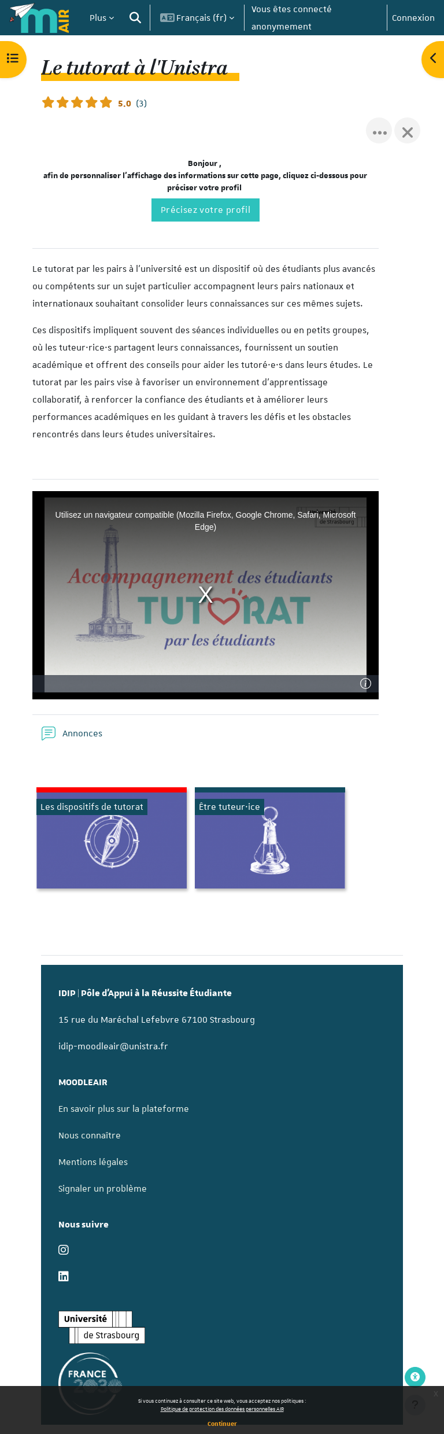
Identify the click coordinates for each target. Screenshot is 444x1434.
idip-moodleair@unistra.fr (113, 1046)
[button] (135, 17)
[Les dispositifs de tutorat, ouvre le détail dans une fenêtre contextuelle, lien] (111, 840)
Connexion (413, 18)
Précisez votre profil (205, 210)
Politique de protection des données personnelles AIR (222, 1409)
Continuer (222, 1423)
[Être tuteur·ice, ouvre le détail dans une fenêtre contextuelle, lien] (270, 840)
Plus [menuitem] (98, 18)
